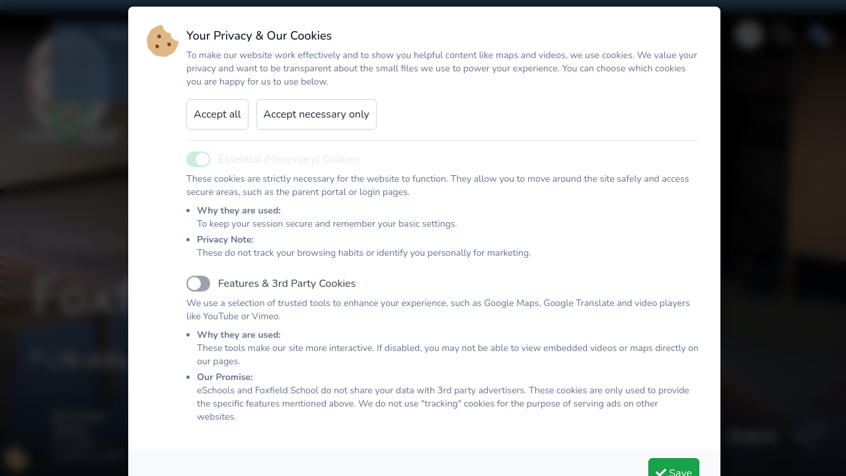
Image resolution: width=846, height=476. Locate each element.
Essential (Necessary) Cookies (289, 174)
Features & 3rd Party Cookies (287, 298)
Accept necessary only (316, 129)
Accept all (217, 129)
